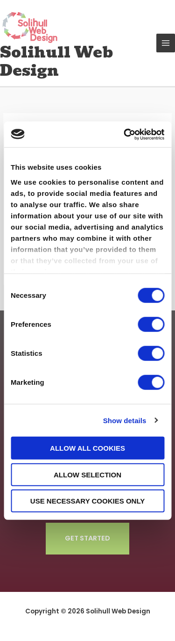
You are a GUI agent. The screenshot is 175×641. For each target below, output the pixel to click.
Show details (125, 420)
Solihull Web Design (56, 61)
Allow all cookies (87, 448)
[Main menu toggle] (165, 43)
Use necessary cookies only (87, 501)
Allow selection (87, 474)
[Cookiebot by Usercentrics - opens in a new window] (124, 134)
